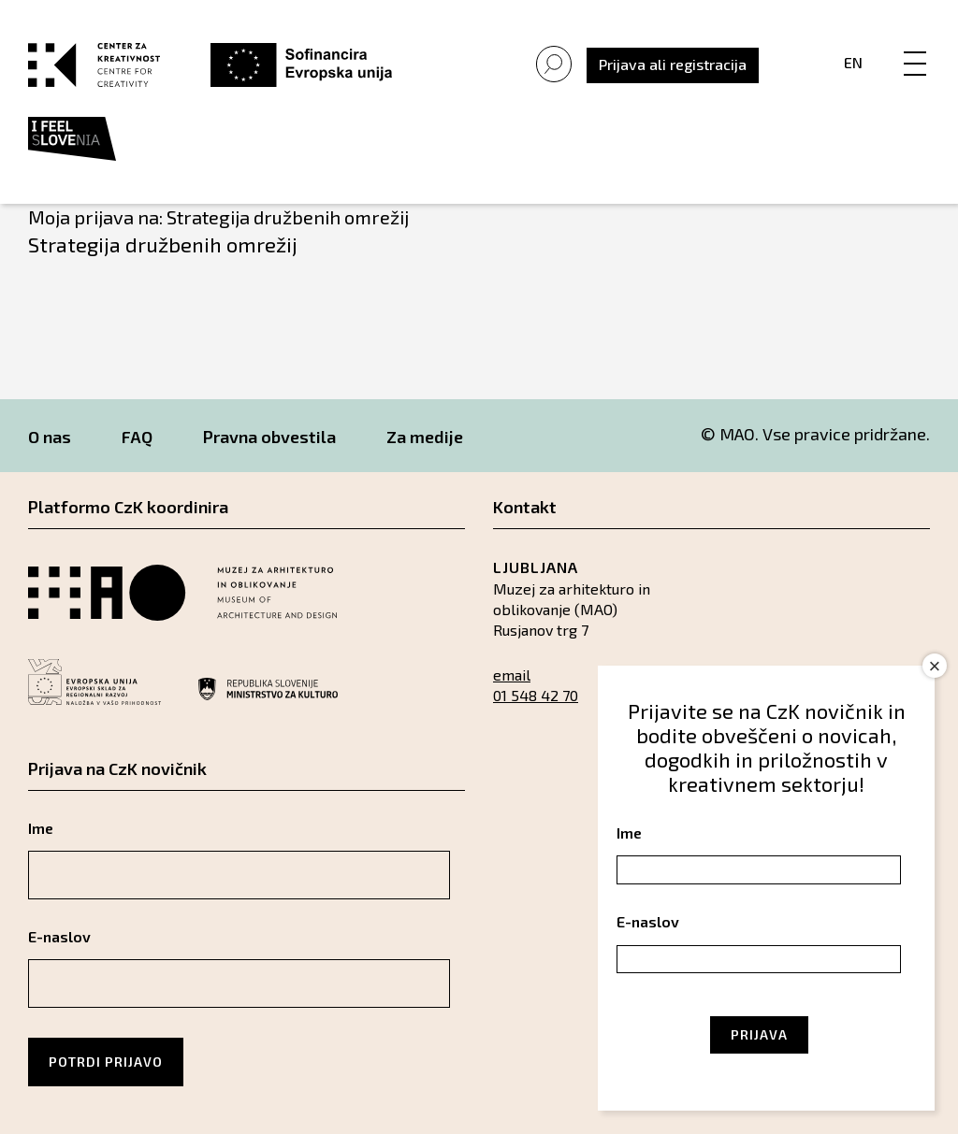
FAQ (137, 436)
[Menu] (915, 44)
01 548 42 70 (535, 695)
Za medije (424, 436)
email (511, 674)
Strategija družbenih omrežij (163, 244)
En (853, 62)
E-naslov (59, 936)
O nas (49, 436)
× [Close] (935, 666)
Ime (40, 828)
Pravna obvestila (269, 436)
